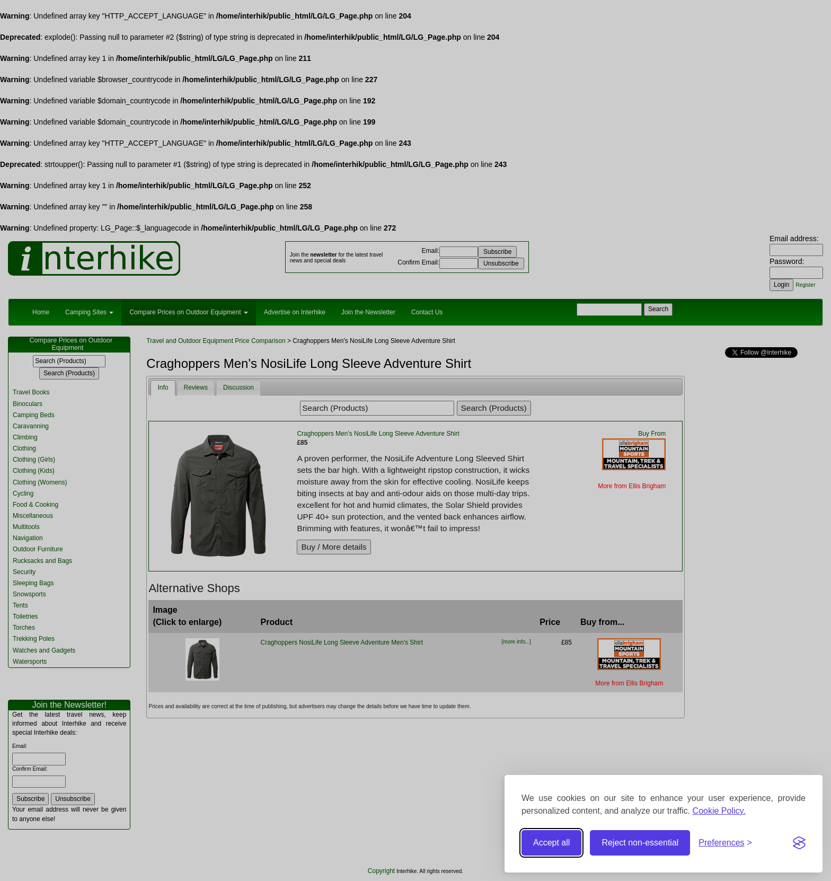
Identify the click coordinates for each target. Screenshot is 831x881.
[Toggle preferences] (725, 843)
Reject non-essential (640, 842)
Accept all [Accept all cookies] (551, 842)
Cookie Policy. (719, 810)
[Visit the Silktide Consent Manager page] (799, 842)
